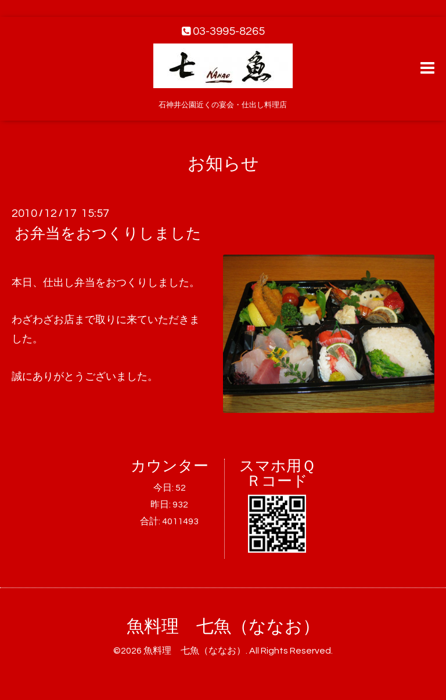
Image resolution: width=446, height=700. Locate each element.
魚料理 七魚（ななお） (223, 627)
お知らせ (223, 164)
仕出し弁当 (69, 282)
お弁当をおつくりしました (108, 233)
